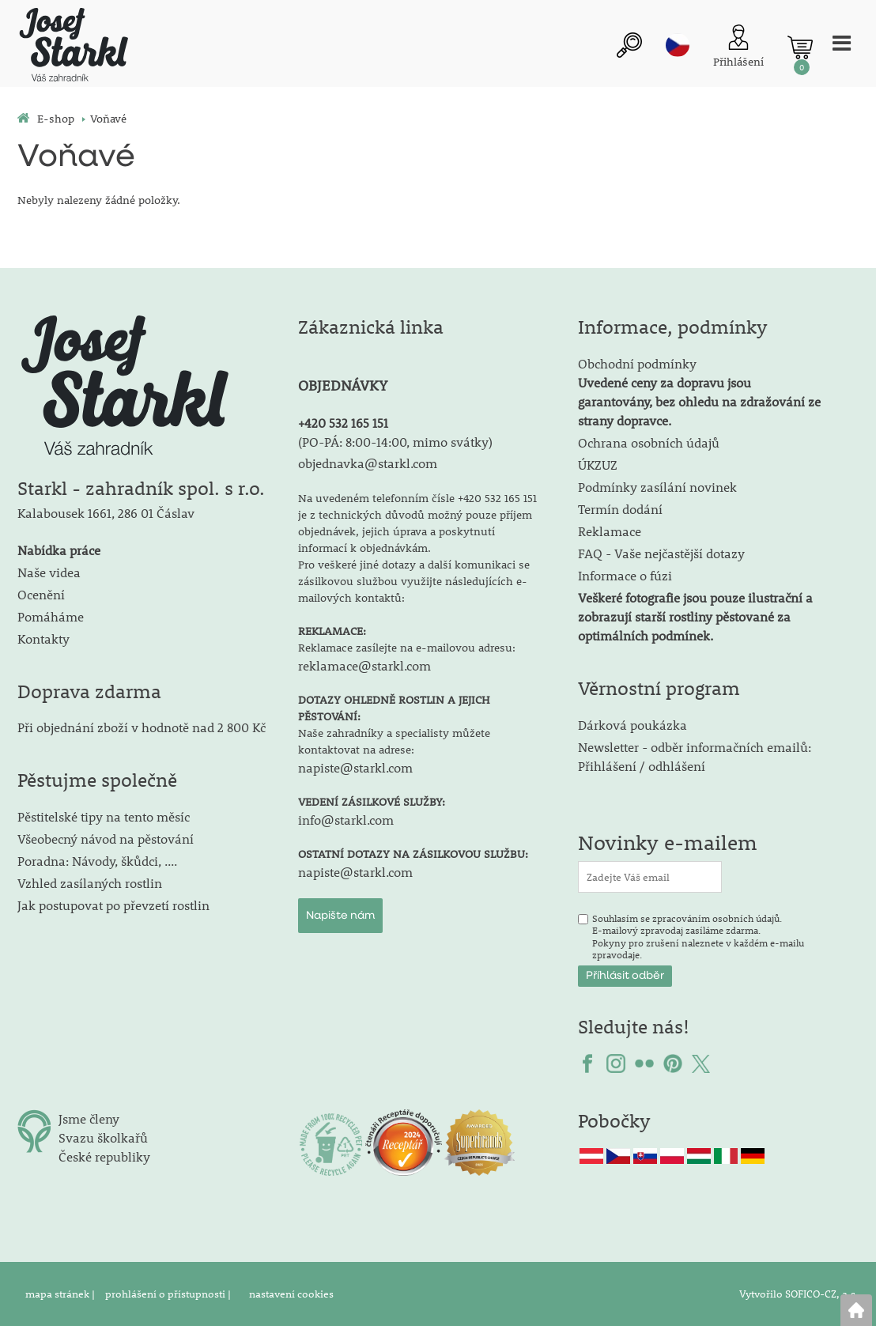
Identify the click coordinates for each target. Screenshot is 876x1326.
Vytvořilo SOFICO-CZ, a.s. (799, 1293)
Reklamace (609, 531)
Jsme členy (89, 1118)
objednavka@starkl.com (367, 463)
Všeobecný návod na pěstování (105, 838)
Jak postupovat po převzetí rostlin (113, 905)
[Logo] (72, 47)
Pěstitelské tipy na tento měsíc (103, 816)
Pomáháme (50, 616)
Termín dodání (620, 509)
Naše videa (49, 572)
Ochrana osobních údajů (648, 442)
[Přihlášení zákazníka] (738, 48)
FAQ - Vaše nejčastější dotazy (661, 553)
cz (677, 45)
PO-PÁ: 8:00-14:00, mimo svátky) (397, 441)
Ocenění (41, 594)
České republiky (104, 1156)
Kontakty (43, 638)
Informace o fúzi (625, 575)
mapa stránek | (61, 1293)
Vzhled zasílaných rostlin (89, 883)
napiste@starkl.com (355, 767)
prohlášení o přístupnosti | (169, 1293)
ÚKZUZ (597, 464)
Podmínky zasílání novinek (657, 486)
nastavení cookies (291, 1293)
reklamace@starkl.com (364, 665)
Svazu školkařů (103, 1137)
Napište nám (340, 915)
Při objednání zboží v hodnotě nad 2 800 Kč (141, 727)
